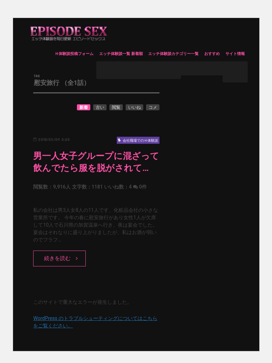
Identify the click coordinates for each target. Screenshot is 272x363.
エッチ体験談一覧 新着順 (121, 53)
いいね (134, 107)
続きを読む (57, 258)
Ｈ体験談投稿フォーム (74, 53)
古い (100, 107)
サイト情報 (235, 53)
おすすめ (212, 53)
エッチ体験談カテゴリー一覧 (173, 53)
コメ (153, 107)
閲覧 (116, 107)
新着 (83, 107)
